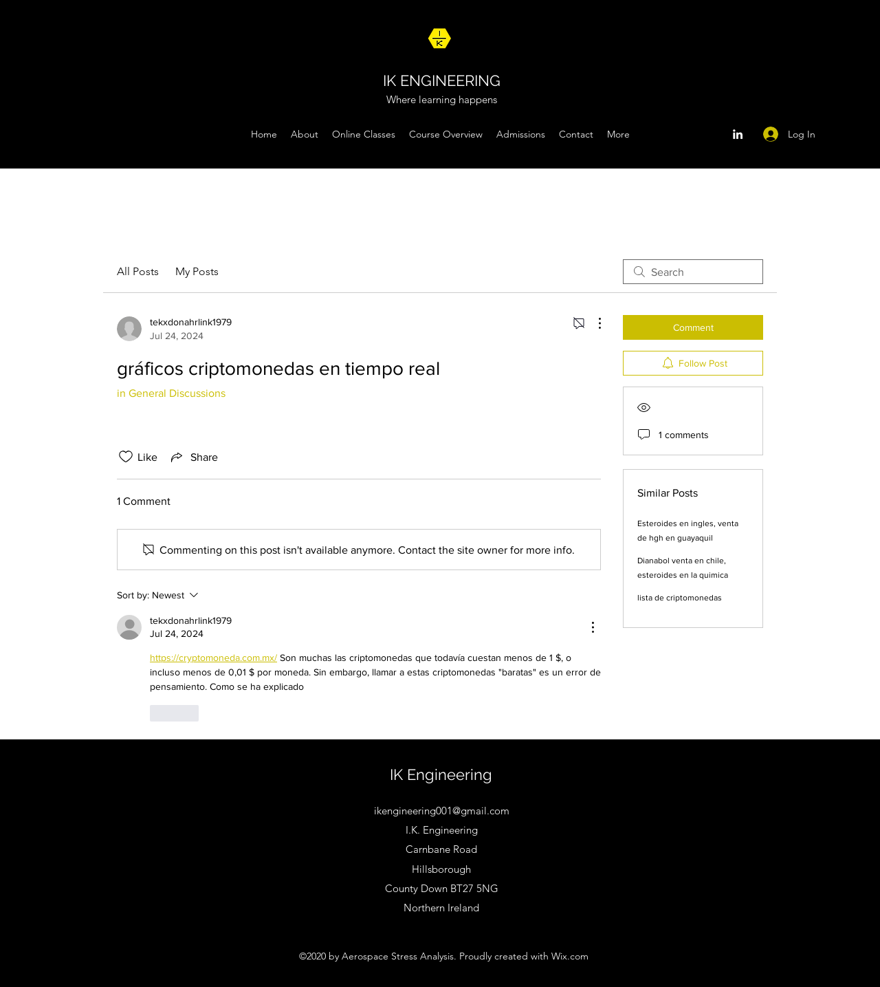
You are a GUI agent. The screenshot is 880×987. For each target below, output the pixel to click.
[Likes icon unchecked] (126, 456)
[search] (693, 271)
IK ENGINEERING (441, 80)
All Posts (138, 271)
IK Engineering (441, 774)
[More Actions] (592, 323)
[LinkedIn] (738, 134)
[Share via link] (193, 456)
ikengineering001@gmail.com (441, 810)
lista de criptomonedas (679, 598)
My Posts (197, 271)
